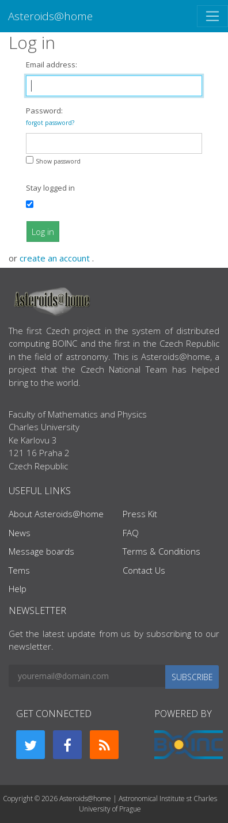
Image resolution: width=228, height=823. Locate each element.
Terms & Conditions (161, 551)
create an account (56, 258)
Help (17, 588)
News (20, 532)
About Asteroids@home (56, 513)
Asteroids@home (50, 16)
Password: (50, 116)
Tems (19, 570)
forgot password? (50, 123)
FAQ (131, 532)
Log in (43, 231)
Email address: (51, 64)
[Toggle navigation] (212, 16)
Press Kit (140, 513)
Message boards (41, 551)
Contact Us (144, 570)
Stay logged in (50, 188)
